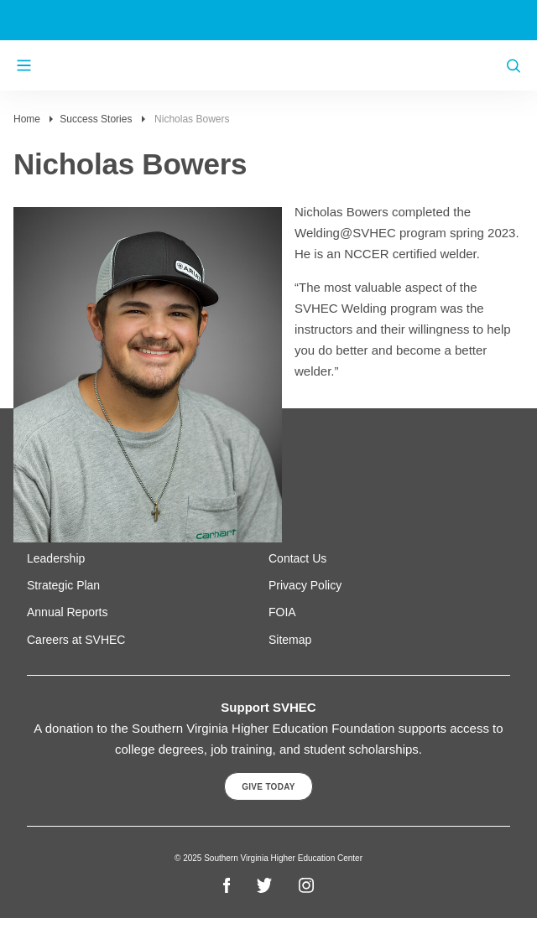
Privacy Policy (304, 585)
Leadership (56, 558)
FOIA (282, 612)
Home (26, 119)
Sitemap (289, 639)
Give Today (268, 786)
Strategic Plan (63, 585)
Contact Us (297, 558)
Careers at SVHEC (76, 639)
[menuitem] (147, 558)
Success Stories (96, 119)
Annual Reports (67, 612)
